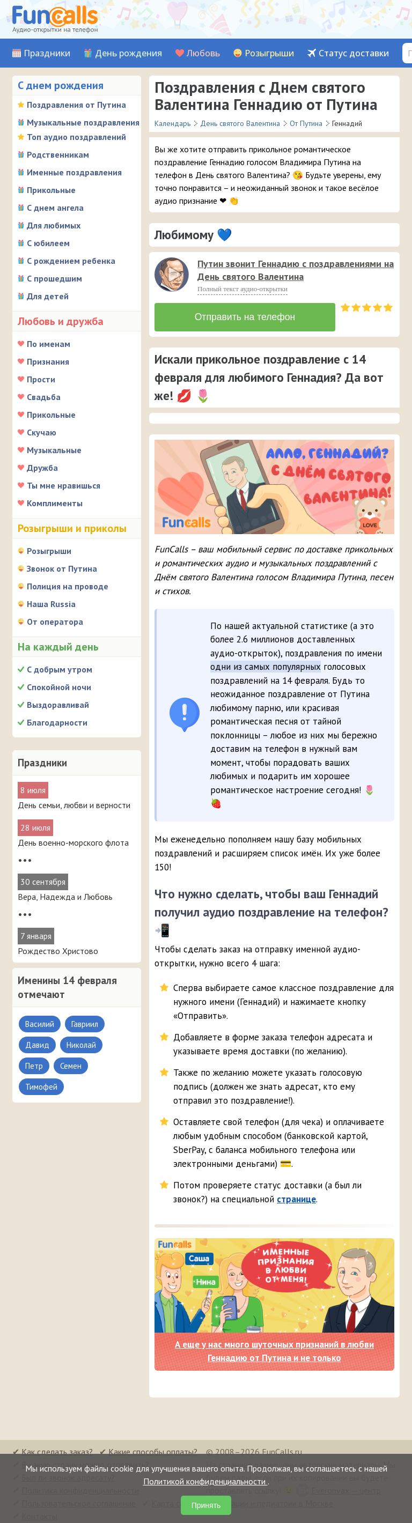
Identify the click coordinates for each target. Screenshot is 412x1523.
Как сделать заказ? (57, 1446)
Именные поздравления (74, 172)
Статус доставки (354, 53)
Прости (41, 379)
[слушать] (171, 274)
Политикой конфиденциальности (205, 1481)
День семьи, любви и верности (74, 805)
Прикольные (51, 189)
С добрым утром (59, 669)
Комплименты (55, 503)
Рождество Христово (58, 950)
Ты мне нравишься (63, 485)
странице (296, 1194)
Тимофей (41, 1087)
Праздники (47, 53)
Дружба (42, 467)
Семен (71, 1066)
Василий (39, 1024)
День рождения (128, 53)
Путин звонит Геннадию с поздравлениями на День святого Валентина (295, 270)
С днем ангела (55, 207)
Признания (48, 361)
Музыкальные (54, 450)
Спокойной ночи (59, 687)
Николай (81, 1045)
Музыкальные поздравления (83, 122)
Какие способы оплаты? (152, 1446)
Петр (34, 1066)
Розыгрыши (269, 53)
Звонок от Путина (62, 568)
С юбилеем (48, 243)
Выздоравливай (58, 704)
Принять (206, 1505)
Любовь (203, 53)
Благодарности (57, 722)
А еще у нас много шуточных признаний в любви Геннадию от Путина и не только (274, 1346)
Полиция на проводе (67, 586)
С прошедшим (54, 278)
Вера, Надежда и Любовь (65, 896)
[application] (172, 275)
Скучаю (41, 432)
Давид (37, 1045)
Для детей (48, 296)
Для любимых (53, 225)
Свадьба (44, 396)
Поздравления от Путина (76, 104)
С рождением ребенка (71, 260)
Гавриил (84, 1024)
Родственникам (58, 154)
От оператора (55, 621)
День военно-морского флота (73, 842)
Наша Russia (51, 603)
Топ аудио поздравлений (76, 136)
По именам (48, 343)
